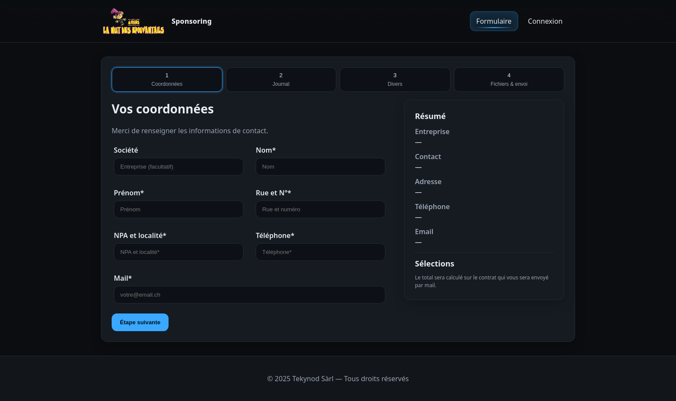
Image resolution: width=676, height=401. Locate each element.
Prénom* (129, 192)
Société (126, 150)
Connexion (545, 21)
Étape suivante (140, 322)
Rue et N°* (273, 192)
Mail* (123, 278)
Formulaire (494, 21)
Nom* (266, 150)
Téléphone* (275, 235)
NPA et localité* (140, 235)
